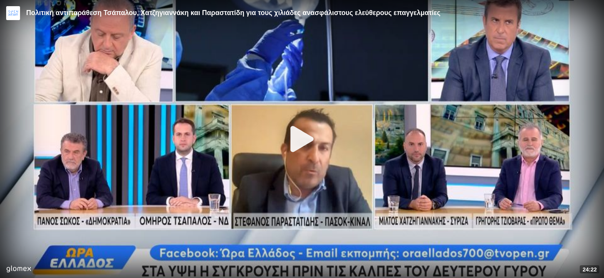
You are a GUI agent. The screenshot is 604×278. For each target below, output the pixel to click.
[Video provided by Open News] (13, 13)
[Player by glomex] (18, 269)
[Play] (302, 139)
